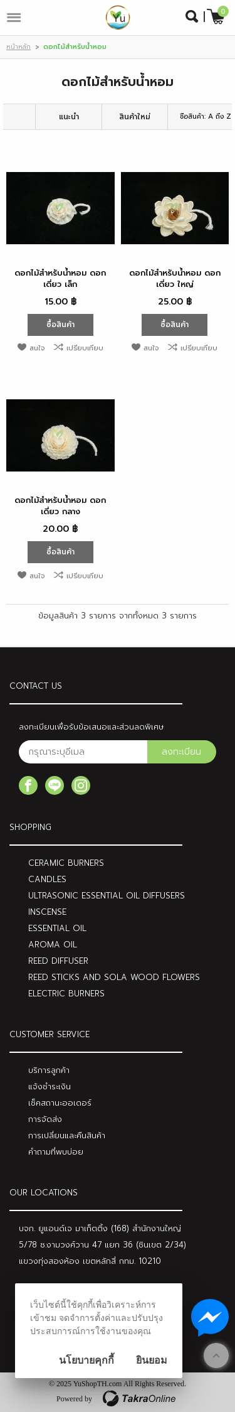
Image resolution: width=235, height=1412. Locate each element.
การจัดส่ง (45, 1119)
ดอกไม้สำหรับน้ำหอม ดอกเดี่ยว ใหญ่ (175, 278)
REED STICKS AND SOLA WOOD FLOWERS (114, 977)
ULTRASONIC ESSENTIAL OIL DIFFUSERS (106, 896)
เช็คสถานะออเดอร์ (59, 1103)
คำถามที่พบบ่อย (55, 1152)
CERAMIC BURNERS (66, 863)
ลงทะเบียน (181, 751)
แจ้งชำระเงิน (49, 1086)
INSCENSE (47, 912)
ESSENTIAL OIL (57, 928)
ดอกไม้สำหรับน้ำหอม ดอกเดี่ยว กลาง (60, 505)
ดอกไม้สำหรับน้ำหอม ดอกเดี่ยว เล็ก (60, 278)
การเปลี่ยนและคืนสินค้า (66, 1135)
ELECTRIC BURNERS (66, 994)
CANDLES (47, 879)
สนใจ (36, 348)
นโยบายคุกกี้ (86, 1360)
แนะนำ (69, 116)
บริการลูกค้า (49, 1070)
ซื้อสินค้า (60, 324)
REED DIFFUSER (58, 961)
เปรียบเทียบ (84, 348)
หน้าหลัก (18, 46)
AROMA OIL (52, 945)
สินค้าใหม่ (134, 116)
